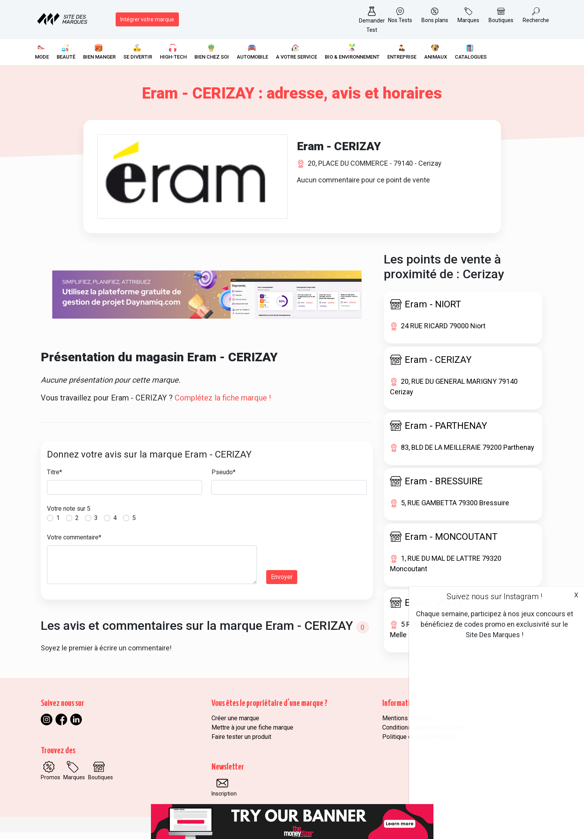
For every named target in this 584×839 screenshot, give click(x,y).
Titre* (54, 478)
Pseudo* (223, 478)
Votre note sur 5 (68, 515)
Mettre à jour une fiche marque (252, 734)
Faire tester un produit (241, 743)
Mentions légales (406, 724)
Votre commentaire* (74, 544)
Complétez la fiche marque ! (223, 404)
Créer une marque (235, 724)
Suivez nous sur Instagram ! (494, 596)
